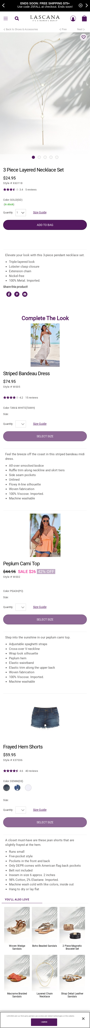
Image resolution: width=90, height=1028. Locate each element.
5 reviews (31, 189)
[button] (83, 37)
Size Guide (39, 212)
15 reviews (31, 397)
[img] (11, 190)
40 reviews (31, 770)
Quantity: (8, 212)
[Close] (83, 1018)
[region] (45, 1020)
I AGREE (44, 1022)
